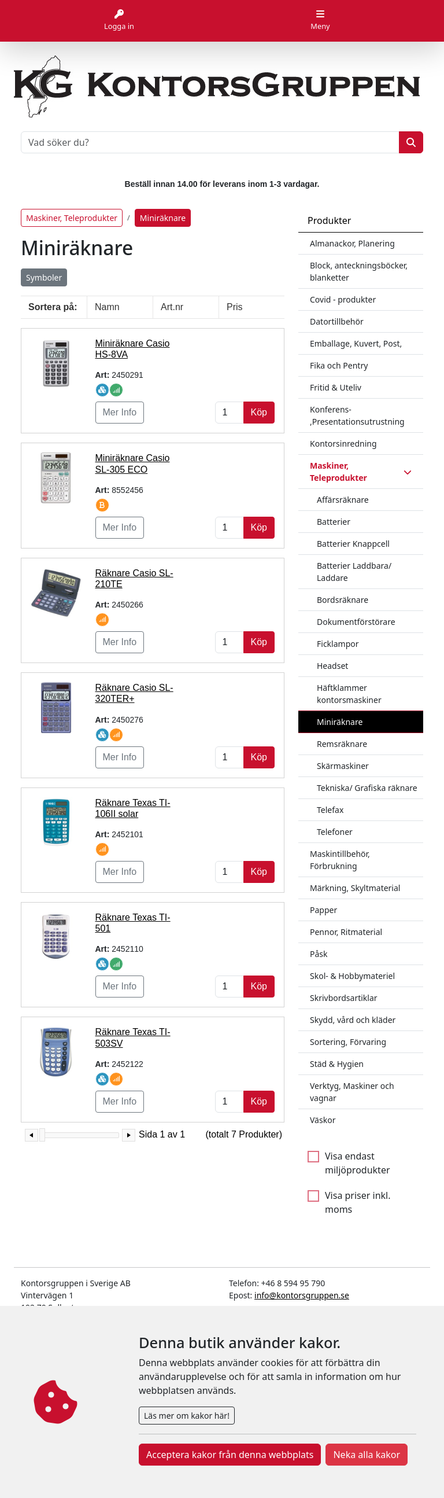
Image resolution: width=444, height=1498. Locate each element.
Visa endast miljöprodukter (357, 1163)
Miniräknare (339, 721)
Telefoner (335, 831)
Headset (332, 665)
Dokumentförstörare (356, 621)
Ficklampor (338, 643)
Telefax (330, 809)
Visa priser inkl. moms (358, 1202)
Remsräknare (342, 743)
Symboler (44, 277)
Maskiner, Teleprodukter (71, 217)
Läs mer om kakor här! (187, 1415)
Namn (107, 307)
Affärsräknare (343, 499)
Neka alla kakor (366, 1454)
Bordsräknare (342, 599)
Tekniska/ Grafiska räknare (367, 787)
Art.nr (172, 307)
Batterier (333, 521)
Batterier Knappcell (353, 543)
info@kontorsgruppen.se (301, 1295)
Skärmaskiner (343, 765)
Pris (235, 307)
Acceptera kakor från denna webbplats (229, 1454)
